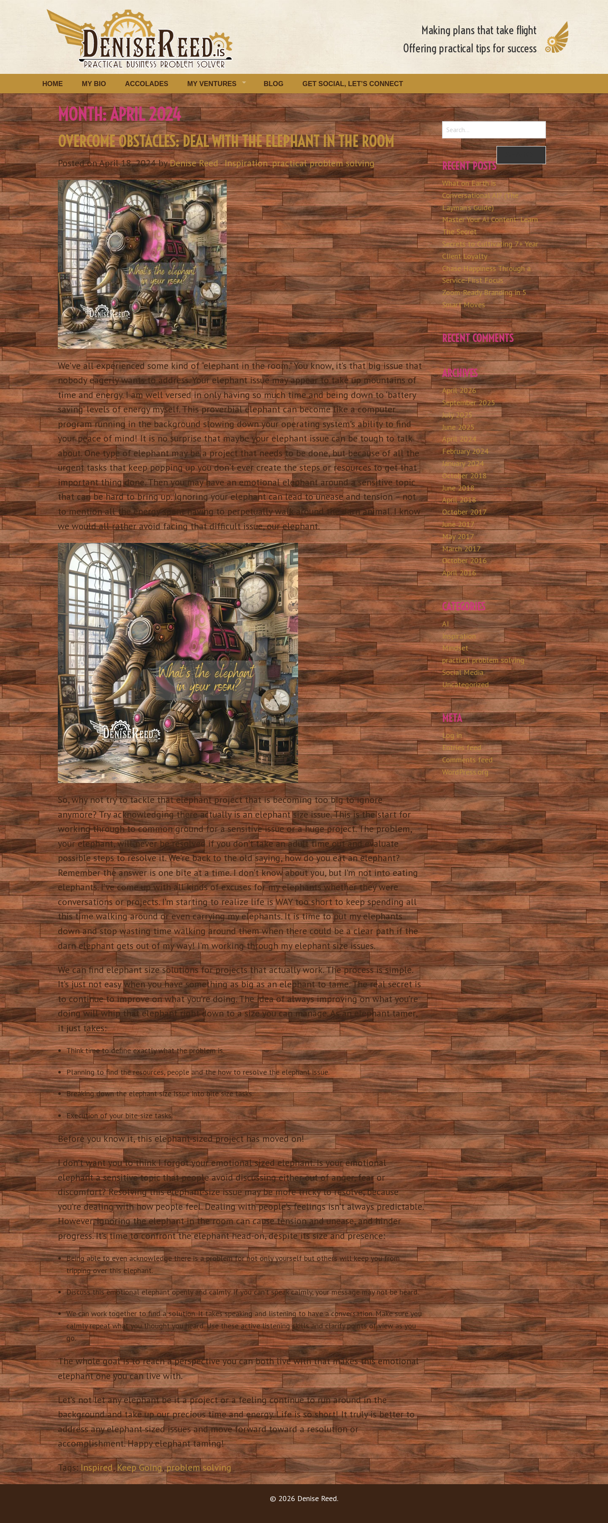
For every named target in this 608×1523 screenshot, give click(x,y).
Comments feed (467, 759)
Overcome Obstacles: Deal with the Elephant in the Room (226, 141)
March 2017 (461, 548)
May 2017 (458, 536)
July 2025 (457, 415)
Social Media (462, 672)
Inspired (97, 1467)
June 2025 (458, 427)
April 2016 (459, 572)
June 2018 (458, 488)
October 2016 (464, 560)
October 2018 (464, 475)
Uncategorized (465, 684)
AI (445, 624)
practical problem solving (323, 163)
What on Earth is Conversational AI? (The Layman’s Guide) (480, 195)
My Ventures (212, 83)
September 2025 (468, 402)
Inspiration (246, 163)
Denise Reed (194, 163)
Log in (452, 735)
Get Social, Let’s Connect (352, 83)
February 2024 (465, 451)
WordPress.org (465, 772)
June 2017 (458, 524)
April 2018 (459, 499)
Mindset (455, 648)
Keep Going (139, 1467)
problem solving (198, 1467)
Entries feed (461, 747)
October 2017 (464, 512)
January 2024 (463, 463)
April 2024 (459, 439)
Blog (274, 83)
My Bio (94, 83)
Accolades (146, 83)
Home (52, 83)
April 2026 (459, 390)
